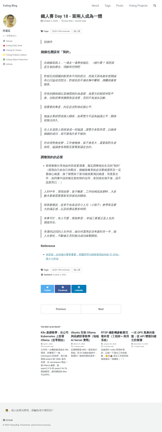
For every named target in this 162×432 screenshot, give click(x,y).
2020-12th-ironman (61, 32)
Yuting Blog (10, 5)
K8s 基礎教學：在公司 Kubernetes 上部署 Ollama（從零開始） (54, 346)
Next (101, 317)
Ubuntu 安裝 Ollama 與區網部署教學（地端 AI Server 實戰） (85, 346)
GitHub (8, 420)
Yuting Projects (137, 5)
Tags (107, 5)
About (94, 5)
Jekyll (33, 425)
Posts (118, 5)
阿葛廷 (7, 30)
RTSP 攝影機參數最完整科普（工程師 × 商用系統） (115, 346)
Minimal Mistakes (45, 425)
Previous (60, 317)
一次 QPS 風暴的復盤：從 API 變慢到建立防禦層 (143, 346)
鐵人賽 (77, 32)
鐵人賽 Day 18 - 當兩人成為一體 (71, 16)
